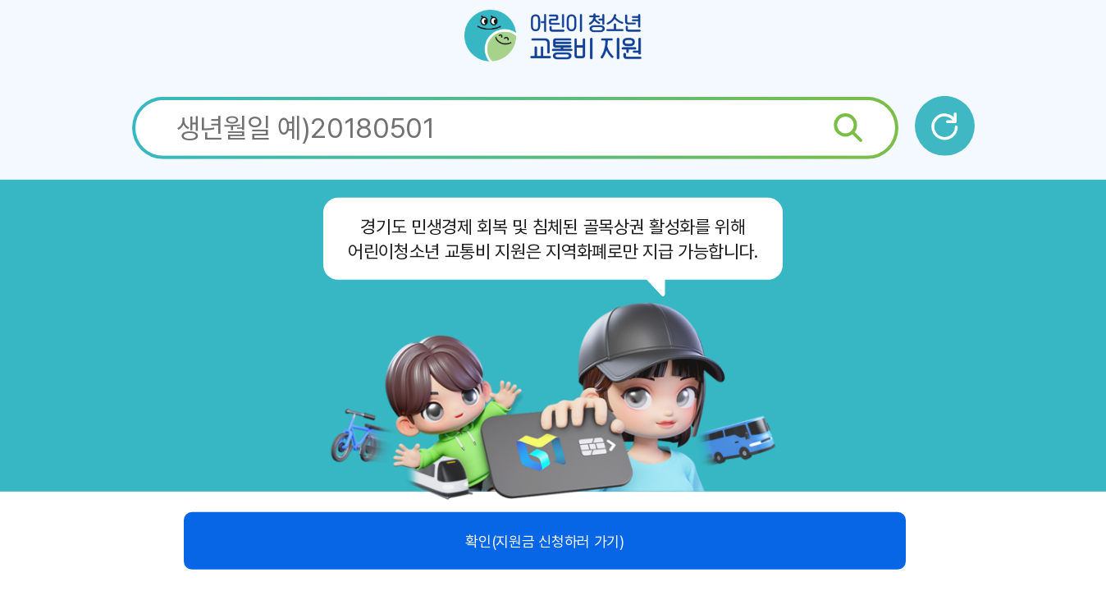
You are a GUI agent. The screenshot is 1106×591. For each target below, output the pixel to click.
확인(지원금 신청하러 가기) (544, 540)
